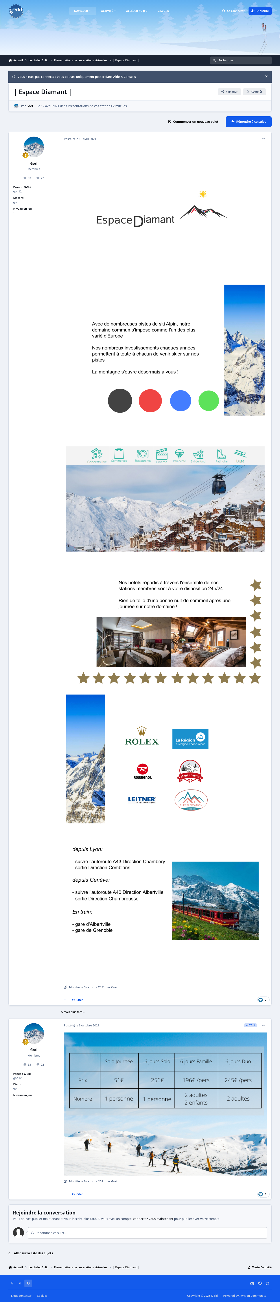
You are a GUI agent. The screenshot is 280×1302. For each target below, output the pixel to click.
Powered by (244, 1296)
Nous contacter (21, 1296)
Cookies (42, 1296)
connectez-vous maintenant (153, 1219)
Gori (30, 106)
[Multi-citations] (65, 999)
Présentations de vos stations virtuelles (97, 106)
